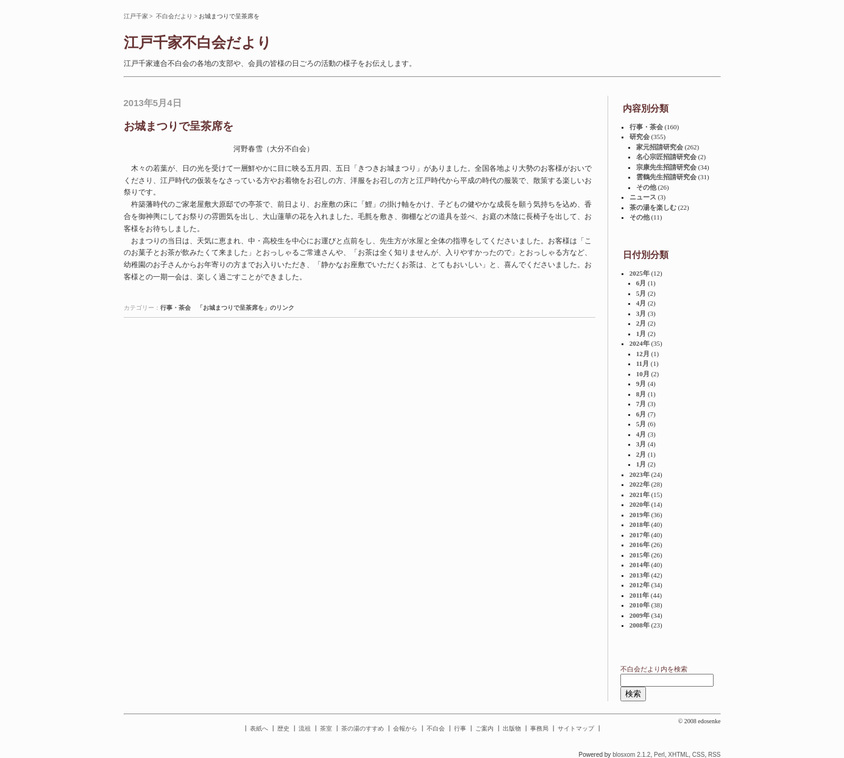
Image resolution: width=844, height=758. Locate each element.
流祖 (305, 728)
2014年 (639, 564)
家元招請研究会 (659, 147)
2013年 (639, 575)
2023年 (639, 474)
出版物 (512, 728)
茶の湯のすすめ (362, 728)
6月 (641, 283)
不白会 (436, 728)
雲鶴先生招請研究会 (666, 177)
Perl (659, 754)
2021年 (639, 494)
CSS (698, 754)
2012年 (639, 584)
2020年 (639, 504)
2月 (641, 323)
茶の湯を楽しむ (652, 207)
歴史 (283, 728)
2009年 (639, 615)
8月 (641, 394)
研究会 (639, 136)
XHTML (678, 754)
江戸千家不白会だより (198, 43)
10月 (643, 373)
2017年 (639, 534)
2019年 (639, 514)
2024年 (639, 343)
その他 (646, 187)
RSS (714, 754)
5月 (641, 293)
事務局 (539, 728)
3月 (641, 313)
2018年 (639, 524)
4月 (641, 303)
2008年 (639, 625)
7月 (641, 403)
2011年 (639, 595)
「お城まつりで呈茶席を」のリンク (245, 307)
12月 (643, 353)
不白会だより (174, 16)
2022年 (639, 484)
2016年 (639, 544)
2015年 (639, 555)
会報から (405, 728)
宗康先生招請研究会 (666, 167)
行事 (460, 728)
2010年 (639, 605)
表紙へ (259, 728)
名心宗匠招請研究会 (666, 156)
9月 (641, 383)
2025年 (639, 273)
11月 (642, 363)
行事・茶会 (175, 307)
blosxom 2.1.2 (631, 754)
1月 (641, 333)
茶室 (326, 728)
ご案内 (484, 728)
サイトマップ (576, 728)
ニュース (642, 197)
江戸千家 (136, 16)
